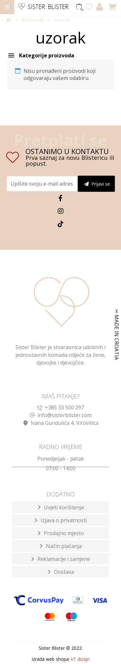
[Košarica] (112, 6)
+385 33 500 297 (60, 407)
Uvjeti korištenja (64, 507)
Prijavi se (97, 184)
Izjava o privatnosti (64, 520)
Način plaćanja (64, 546)
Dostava (64, 571)
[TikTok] (60, 224)
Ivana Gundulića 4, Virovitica (60, 422)
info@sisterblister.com (61, 415)
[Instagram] (60, 211)
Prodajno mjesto (64, 533)
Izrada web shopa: (51, 659)
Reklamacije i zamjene (63, 558)
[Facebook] (60, 198)
